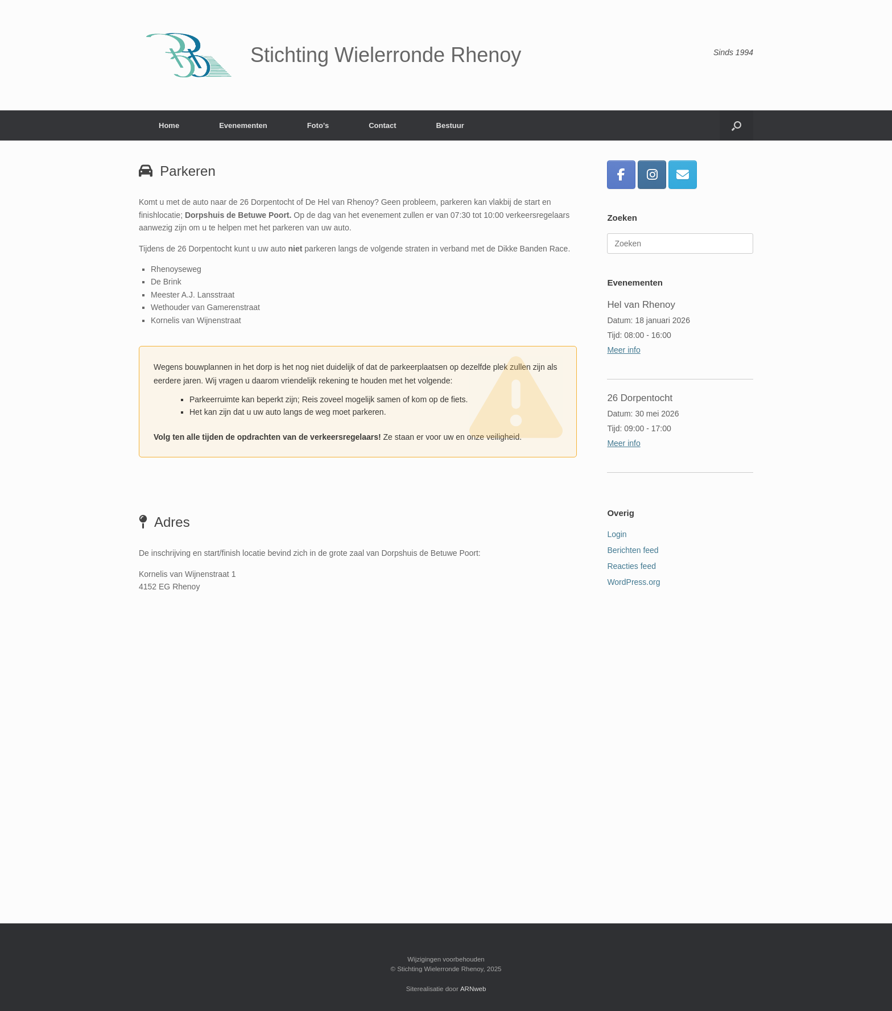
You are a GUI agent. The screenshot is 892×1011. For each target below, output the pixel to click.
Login (616, 534)
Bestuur (450, 125)
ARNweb (473, 988)
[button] (736, 125)
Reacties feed (631, 566)
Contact (382, 125)
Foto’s (318, 125)
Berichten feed (632, 550)
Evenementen (243, 125)
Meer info (623, 349)
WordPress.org (633, 582)
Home (169, 125)
